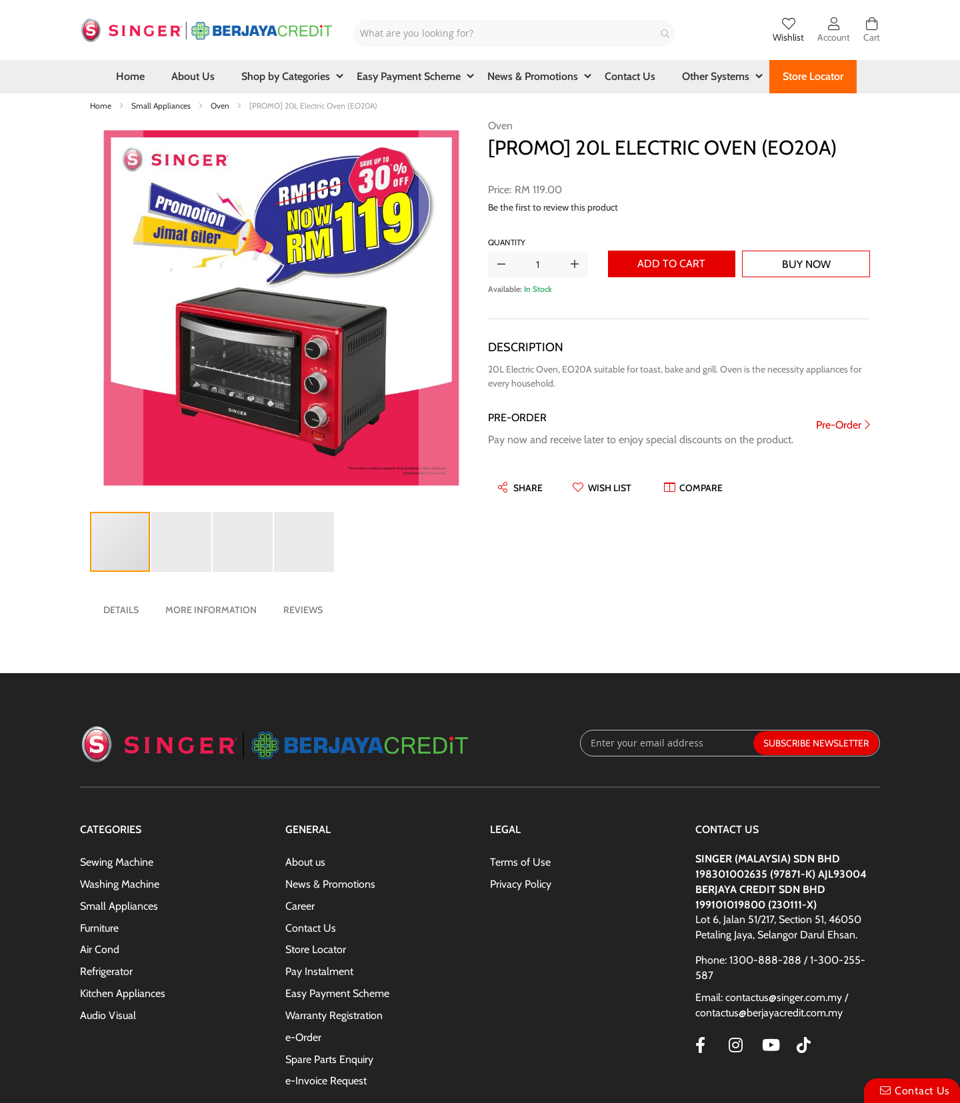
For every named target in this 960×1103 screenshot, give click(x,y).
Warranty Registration (334, 1015)
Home (101, 106)
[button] (116, 310)
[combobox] (514, 33)
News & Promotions (330, 884)
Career (300, 906)
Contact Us (310, 928)
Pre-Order (838, 425)
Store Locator (315, 949)
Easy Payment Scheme (337, 993)
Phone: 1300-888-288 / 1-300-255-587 (780, 968)
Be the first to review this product (553, 207)
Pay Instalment (319, 971)
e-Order (303, 1037)
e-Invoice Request (326, 1080)
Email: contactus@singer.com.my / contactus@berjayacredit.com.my (771, 1005)
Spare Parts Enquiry (329, 1059)
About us (305, 862)
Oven (221, 106)
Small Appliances (162, 106)
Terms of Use (520, 862)
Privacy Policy (520, 884)
